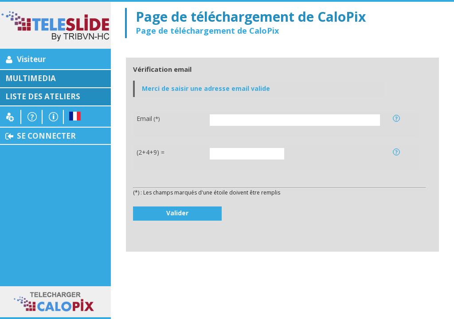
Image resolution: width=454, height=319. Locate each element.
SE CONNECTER (46, 136)
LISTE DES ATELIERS (42, 96)
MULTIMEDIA (30, 78)
